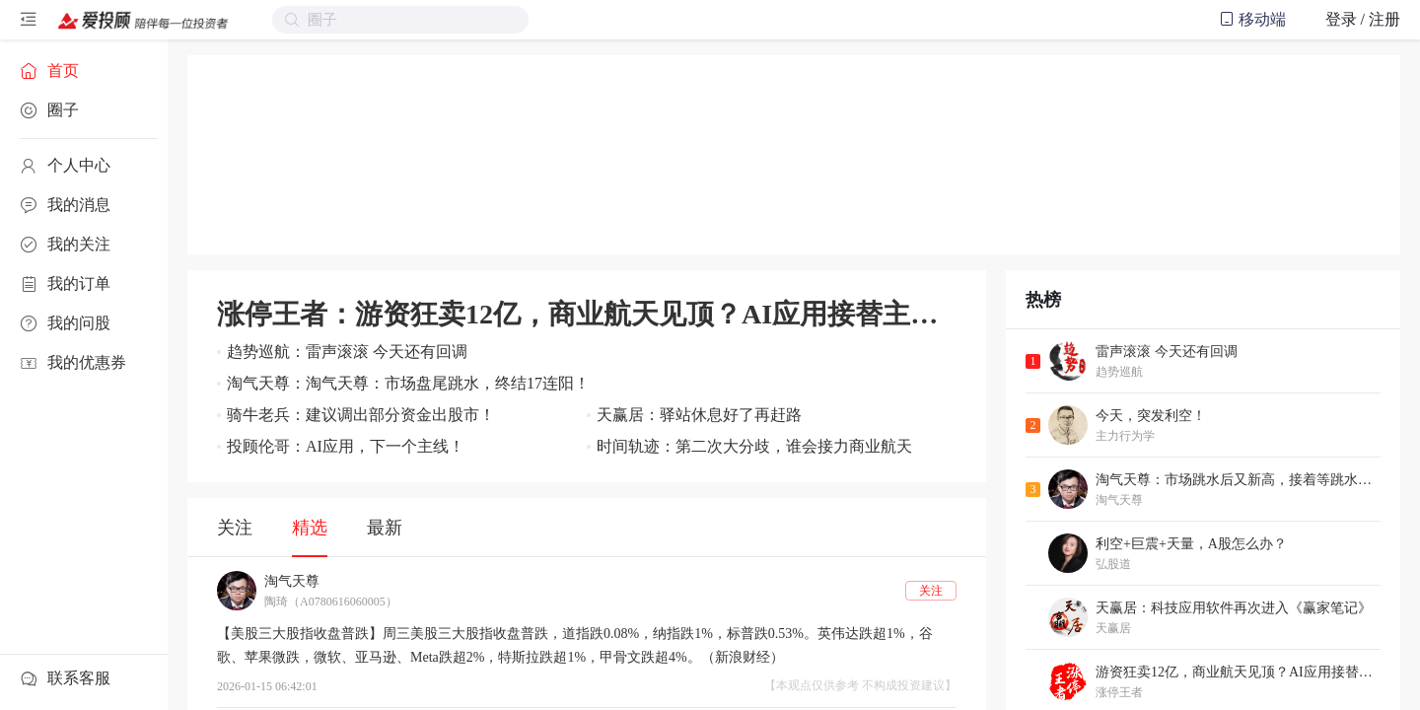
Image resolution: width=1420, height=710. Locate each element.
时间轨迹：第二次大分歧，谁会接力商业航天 (754, 446)
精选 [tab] (309, 527)
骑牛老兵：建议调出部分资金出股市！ (361, 414)
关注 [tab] (234, 527)
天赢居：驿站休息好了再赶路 (699, 414)
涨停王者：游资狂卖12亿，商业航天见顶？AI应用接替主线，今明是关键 (587, 314)
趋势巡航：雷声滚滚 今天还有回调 (347, 351)
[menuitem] (84, 71)
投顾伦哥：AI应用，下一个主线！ (345, 446)
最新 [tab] (384, 527)
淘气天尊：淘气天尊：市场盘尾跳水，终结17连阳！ (408, 383)
